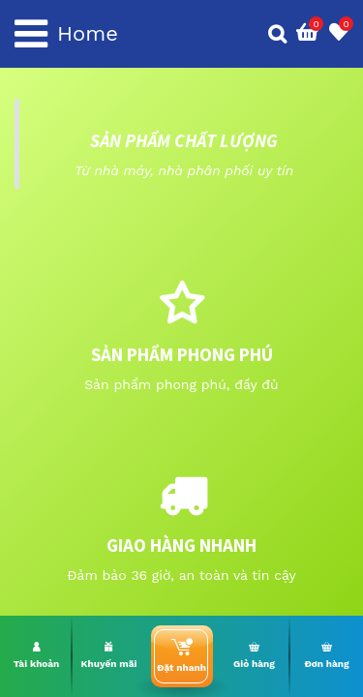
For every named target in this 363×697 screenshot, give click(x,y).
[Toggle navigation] (31, 34)
